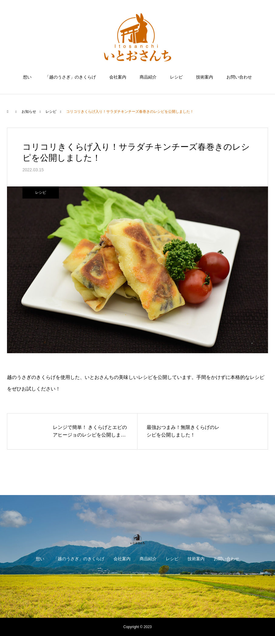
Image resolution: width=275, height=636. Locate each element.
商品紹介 (148, 77)
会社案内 (117, 77)
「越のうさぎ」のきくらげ (70, 77)
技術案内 (204, 77)
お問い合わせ (239, 77)
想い (27, 77)
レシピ (176, 77)
